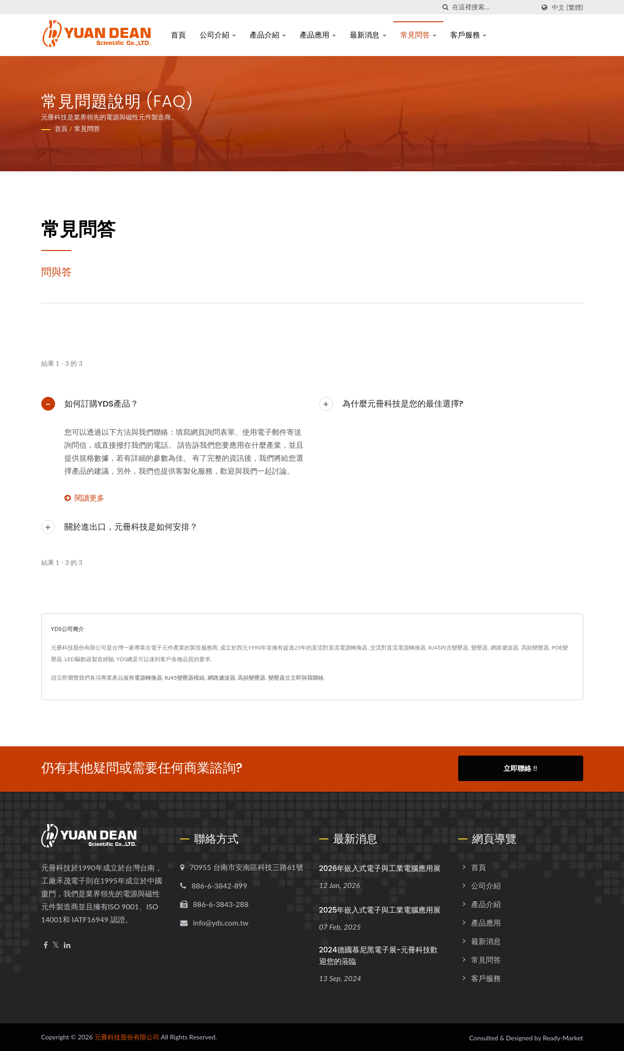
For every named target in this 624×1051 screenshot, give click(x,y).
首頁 (178, 35)
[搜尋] (445, 7)
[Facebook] (46, 943)
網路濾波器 (221, 677)
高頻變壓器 (251, 677)
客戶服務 (468, 35)
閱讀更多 (84, 497)
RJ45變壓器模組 (184, 677)
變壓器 (276, 677)
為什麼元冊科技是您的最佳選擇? (403, 403)
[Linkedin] (67, 943)
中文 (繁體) (567, 7)
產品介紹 (268, 35)
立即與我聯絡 (307, 677)
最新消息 (368, 35)
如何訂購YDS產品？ (101, 403)
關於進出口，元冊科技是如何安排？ (131, 526)
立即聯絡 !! (520, 768)
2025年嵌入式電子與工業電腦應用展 (380, 908)
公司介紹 (218, 35)
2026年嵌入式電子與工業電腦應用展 (380, 867)
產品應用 (318, 35)
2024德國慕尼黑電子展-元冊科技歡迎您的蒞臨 (378, 954)
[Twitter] (55, 943)
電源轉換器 (148, 677)
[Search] (493, 7)
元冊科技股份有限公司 (127, 1035)
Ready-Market (563, 1036)
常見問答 (418, 35)
